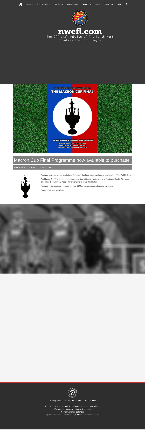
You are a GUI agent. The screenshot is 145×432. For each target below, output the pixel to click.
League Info (72, 4)
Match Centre (43, 4)
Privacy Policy (55, 401)
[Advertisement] (72, 64)
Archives (87, 4)
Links (97, 4)
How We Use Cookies (72, 401)
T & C (86, 401)
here (62, 190)
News (30, 4)
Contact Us (108, 4)
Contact (94, 401)
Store (119, 4)
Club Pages (58, 4)
